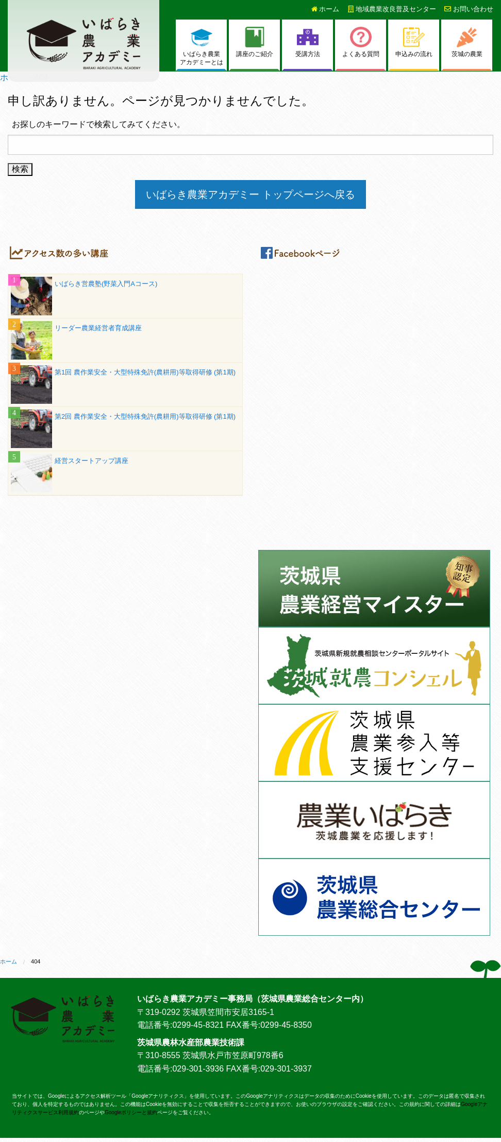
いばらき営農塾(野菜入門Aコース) (106, 284)
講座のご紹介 (254, 42)
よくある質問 (360, 42)
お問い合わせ (468, 9)
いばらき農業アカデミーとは (201, 46)
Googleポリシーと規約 (131, 1112)
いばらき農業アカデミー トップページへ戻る (250, 194)
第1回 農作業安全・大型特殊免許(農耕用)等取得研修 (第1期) (145, 372)
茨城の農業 (467, 42)
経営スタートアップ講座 (91, 461)
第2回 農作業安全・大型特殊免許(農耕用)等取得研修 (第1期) (145, 416)
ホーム (325, 9)
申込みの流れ (413, 42)
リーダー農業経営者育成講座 (98, 328)
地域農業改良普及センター (392, 9)
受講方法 (307, 42)
